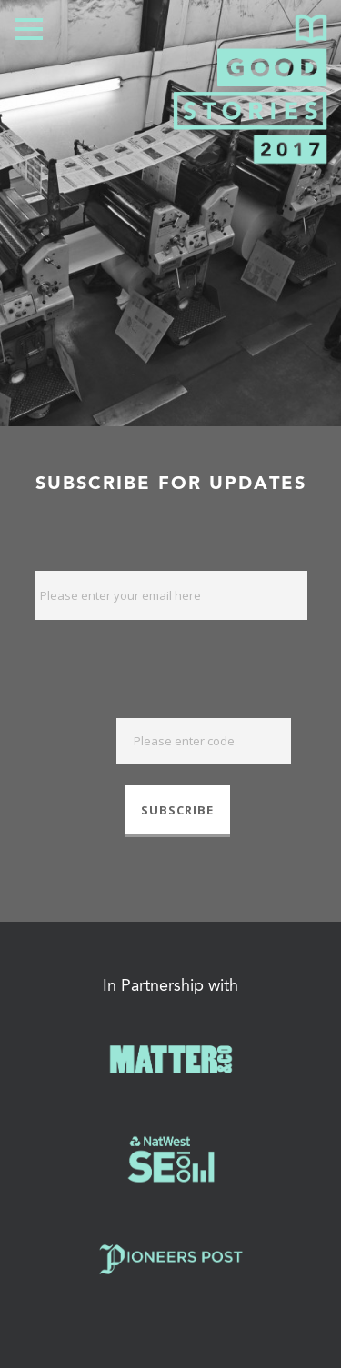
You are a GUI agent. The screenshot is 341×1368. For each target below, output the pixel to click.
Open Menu (28, 28)
